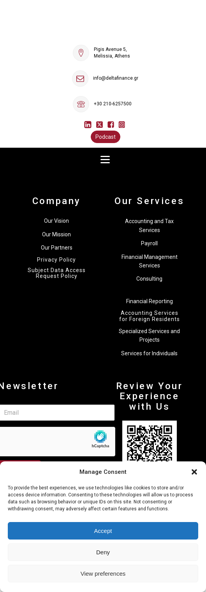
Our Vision (56, 221)
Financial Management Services (149, 261)
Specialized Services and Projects (149, 335)
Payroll (149, 243)
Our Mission (56, 234)
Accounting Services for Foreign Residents (149, 316)
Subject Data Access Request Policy (57, 273)
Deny (103, 552)
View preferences (103, 573)
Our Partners (56, 247)
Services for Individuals (149, 353)
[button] (194, 472)
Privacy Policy (56, 260)
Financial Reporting (149, 301)
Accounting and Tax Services (149, 225)
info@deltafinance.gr (115, 78)
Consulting (149, 279)
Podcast (105, 137)
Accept (103, 530)
